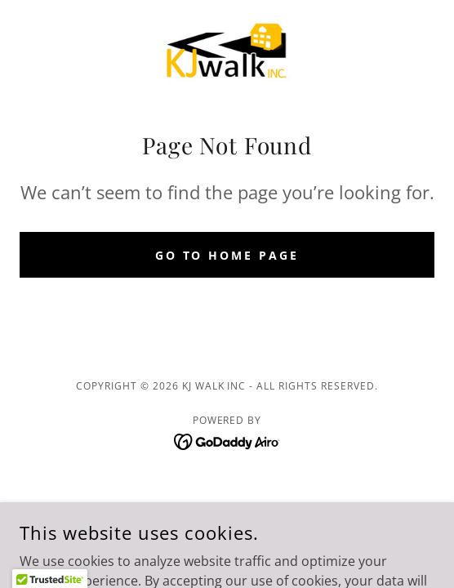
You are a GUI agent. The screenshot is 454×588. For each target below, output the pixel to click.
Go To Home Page (227, 255)
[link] (227, 52)
